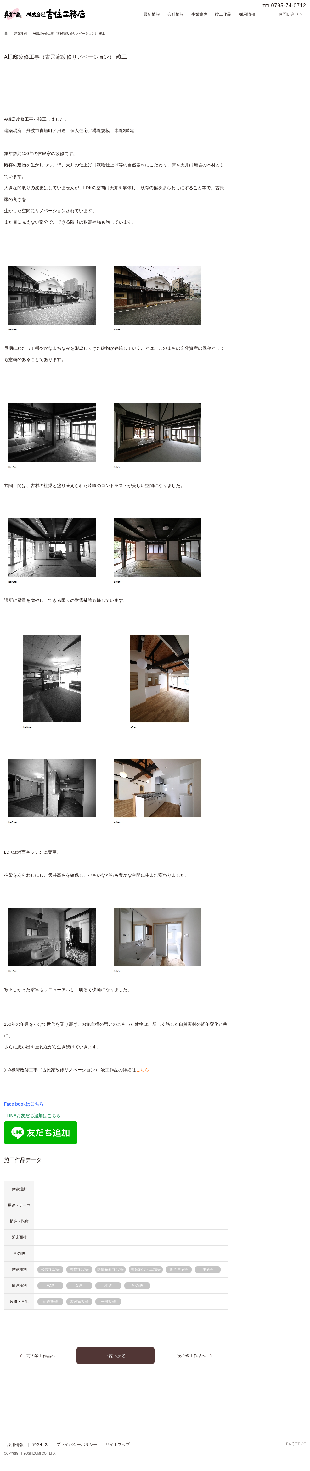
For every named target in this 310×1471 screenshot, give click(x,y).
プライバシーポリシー (76, 1445)
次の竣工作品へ (191, 1355)
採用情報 (247, 14)
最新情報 (152, 14)
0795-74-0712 (288, 5)
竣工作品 (223, 14)
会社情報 (175, 14)
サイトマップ (117, 1445)
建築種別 (20, 33)
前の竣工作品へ (40, 1355)
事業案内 (199, 14)
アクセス (40, 1445)
